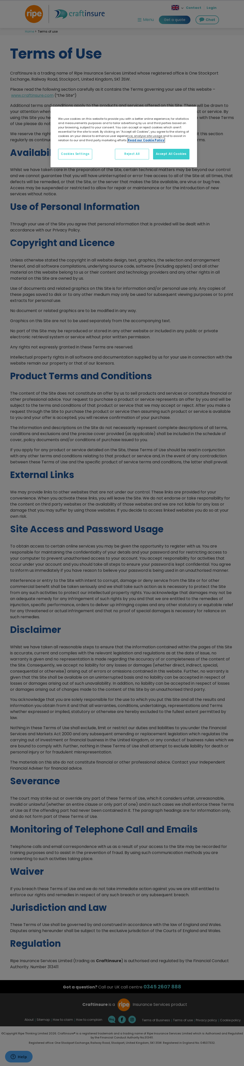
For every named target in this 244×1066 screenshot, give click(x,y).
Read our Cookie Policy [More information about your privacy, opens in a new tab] (146, 140)
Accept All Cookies (171, 154)
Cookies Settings (75, 154)
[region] (124, 137)
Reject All (132, 154)
